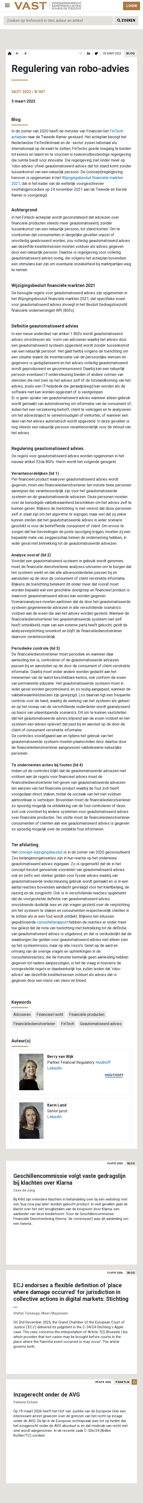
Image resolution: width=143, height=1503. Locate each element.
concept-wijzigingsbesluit (40, 852)
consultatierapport (52, 922)
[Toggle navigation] (7, 6)
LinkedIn (54, 1068)
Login (131, 6)
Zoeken (126, 20)
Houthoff (103, 1062)
